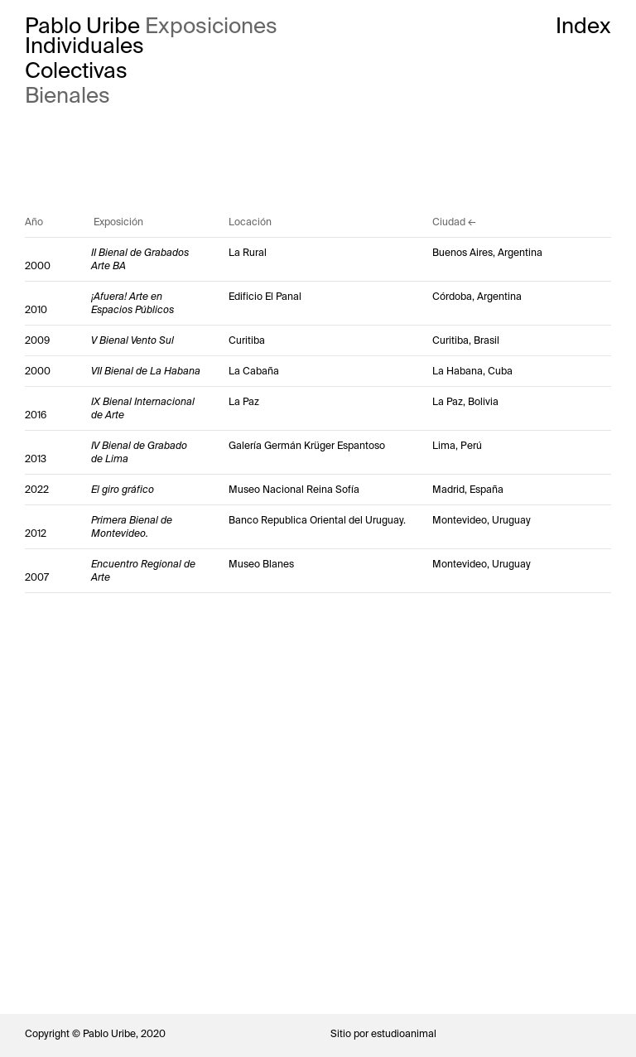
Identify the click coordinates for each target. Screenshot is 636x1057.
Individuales (84, 45)
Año (34, 222)
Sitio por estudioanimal (383, 1033)
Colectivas (76, 70)
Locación (250, 222)
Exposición (118, 222)
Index (583, 25)
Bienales (67, 95)
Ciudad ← (454, 222)
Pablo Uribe (82, 25)
